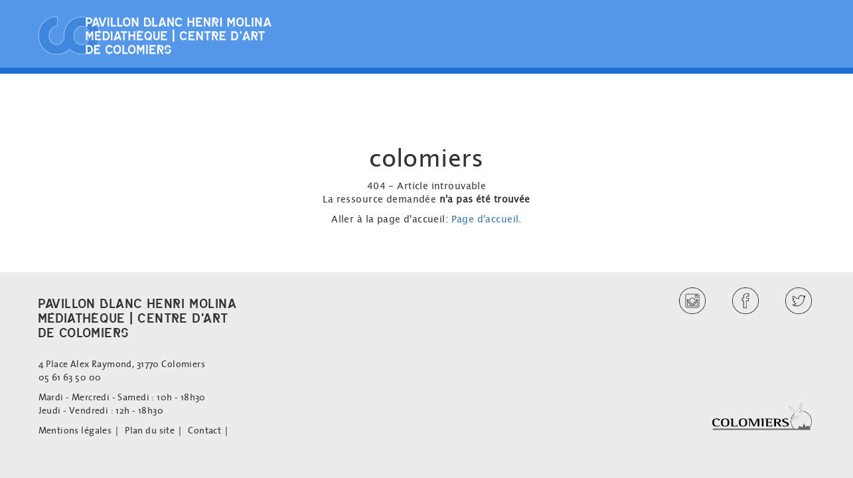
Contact (204, 430)
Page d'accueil (485, 219)
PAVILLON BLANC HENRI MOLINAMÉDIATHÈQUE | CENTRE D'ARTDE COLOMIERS (138, 318)
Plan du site (150, 430)
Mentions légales (75, 430)
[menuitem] (82, 430)
